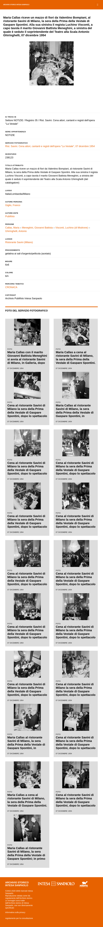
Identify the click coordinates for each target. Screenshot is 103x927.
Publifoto (10, 216)
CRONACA (11, 287)
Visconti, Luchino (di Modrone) (71, 227)
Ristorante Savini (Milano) (19, 242)
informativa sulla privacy (15, 912)
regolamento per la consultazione (19, 918)
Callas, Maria (12, 227)
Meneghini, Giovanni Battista (37, 227)
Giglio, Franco (12, 205)
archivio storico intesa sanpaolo (16, 4)
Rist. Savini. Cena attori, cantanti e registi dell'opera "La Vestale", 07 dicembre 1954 (50, 146)
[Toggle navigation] (97, 5)
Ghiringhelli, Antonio (16, 231)
